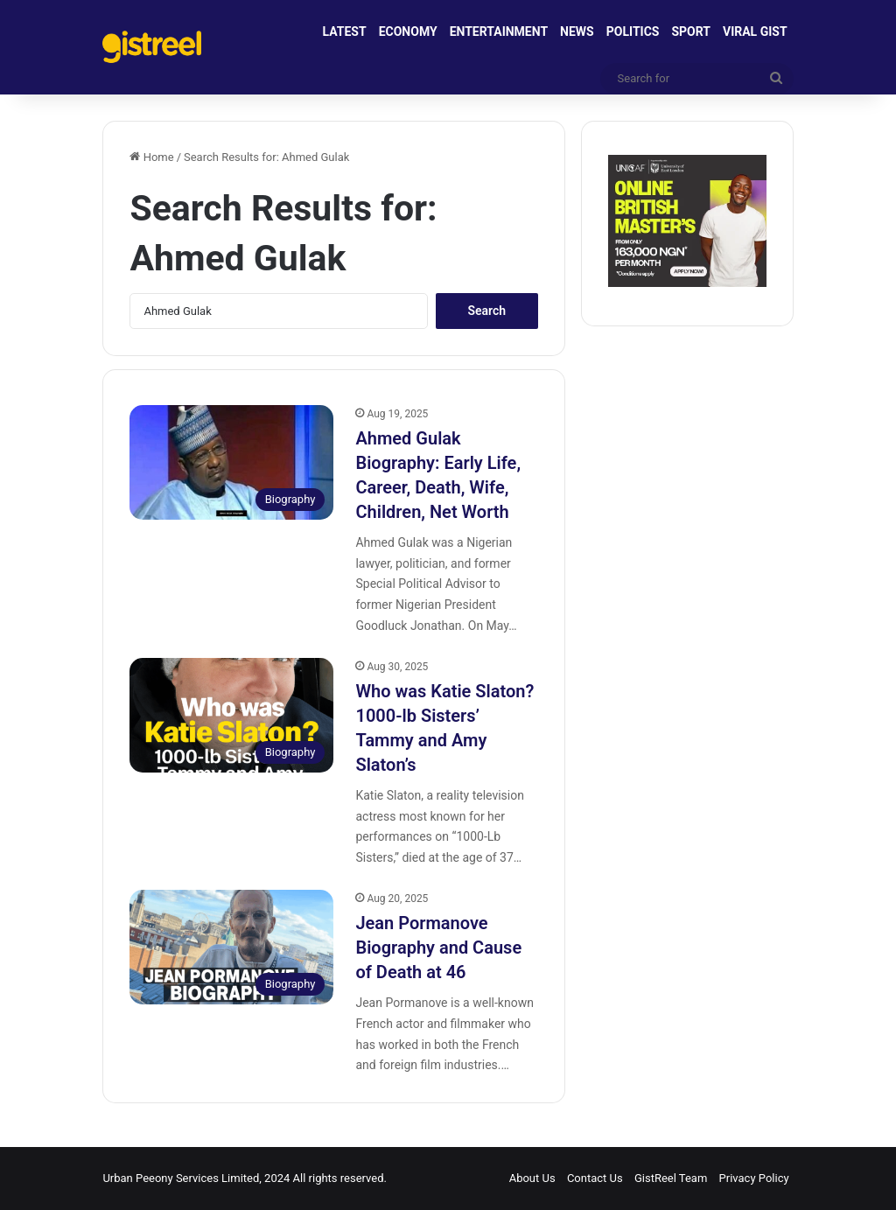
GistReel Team (670, 1178)
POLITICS (633, 31)
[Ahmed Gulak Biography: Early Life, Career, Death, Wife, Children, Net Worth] (231, 462)
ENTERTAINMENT (499, 31)
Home (151, 157)
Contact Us (595, 1178)
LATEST (345, 31)
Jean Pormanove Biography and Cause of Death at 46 (438, 948)
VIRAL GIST (755, 31)
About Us (532, 1178)
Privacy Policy (754, 1178)
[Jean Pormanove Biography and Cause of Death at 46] (231, 947)
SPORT (690, 31)
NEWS (577, 31)
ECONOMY (408, 31)
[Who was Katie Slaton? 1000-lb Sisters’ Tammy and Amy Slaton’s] (231, 715)
